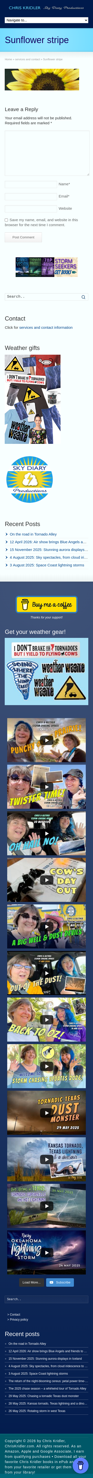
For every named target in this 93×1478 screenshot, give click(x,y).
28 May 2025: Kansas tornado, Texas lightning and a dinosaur (49, 1403)
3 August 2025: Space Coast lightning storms (47, 565)
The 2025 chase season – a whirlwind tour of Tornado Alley (47, 1388)
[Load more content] (31, 1282)
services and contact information (46, 327)
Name (64, 184)
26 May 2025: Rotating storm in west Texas (36, 1411)
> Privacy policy (17, 1319)
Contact (15, 1314)
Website (65, 208)
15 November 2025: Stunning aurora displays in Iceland (45, 1358)
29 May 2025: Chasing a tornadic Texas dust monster (43, 1396)
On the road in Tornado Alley (33, 534)
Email (64, 196)
